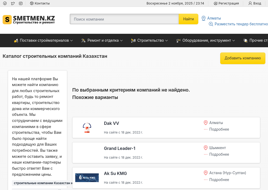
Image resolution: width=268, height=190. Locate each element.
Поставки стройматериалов (41, 40)
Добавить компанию (243, 58)
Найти (188, 19)
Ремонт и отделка (100, 40)
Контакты (40, 3)
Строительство (147, 40)
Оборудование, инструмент (203, 40)
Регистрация (226, 3)
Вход (254, 3)
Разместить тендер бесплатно (238, 24)
